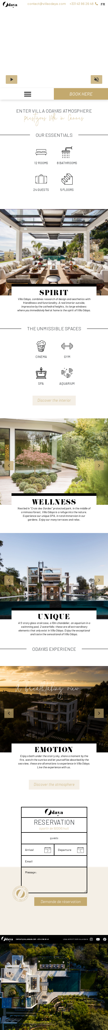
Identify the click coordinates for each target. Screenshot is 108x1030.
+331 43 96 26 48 (83, 3)
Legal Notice (68, 939)
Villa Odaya (83, 939)
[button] (9, 256)
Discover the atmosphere (54, 784)
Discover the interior (54, 400)
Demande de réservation (61, 901)
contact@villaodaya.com (46, 3)
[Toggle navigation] (27, 95)
